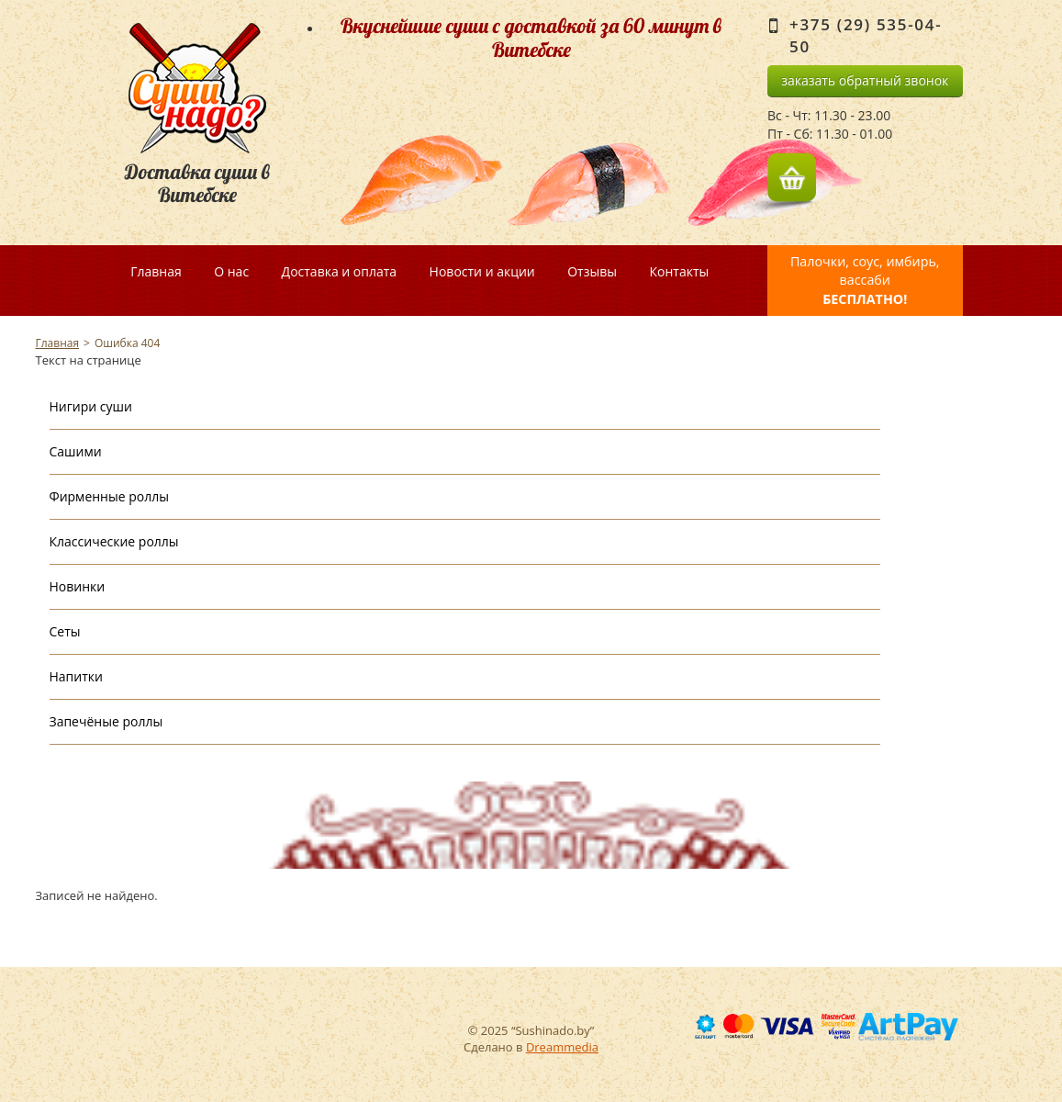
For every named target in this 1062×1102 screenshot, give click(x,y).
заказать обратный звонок (864, 80)
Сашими (76, 451)
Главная (156, 271)
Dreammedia (562, 1047)
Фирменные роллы (109, 496)
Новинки (78, 586)
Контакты (679, 271)
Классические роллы (114, 541)
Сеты (65, 631)
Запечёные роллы (106, 721)
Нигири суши (91, 406)
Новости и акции (482, 271)
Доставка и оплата (339, 271)
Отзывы (592, 271)
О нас (231, 271)
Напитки (76, 676)
